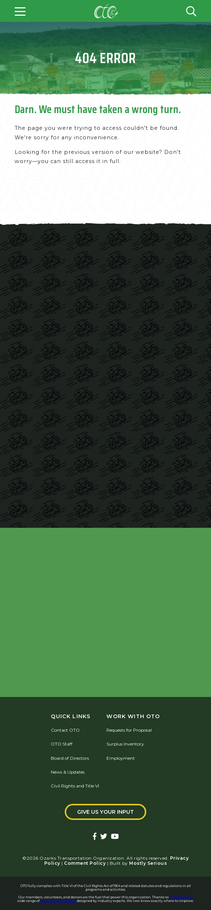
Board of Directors (70, 758)
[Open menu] (20, 11)
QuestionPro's (181, 897)
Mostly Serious (148, 863)
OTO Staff (61, 744)
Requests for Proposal (129, 730)
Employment (120, 758)
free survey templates (58, 901)
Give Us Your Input (105, 812)
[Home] (106, 11)
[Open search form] (191, 11)
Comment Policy (85, 863)
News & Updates (67, 772)
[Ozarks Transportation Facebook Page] (95, 837)
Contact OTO (65, 730)
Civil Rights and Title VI (75, 786)
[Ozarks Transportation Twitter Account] (103, 837)
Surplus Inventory (125, 744)
